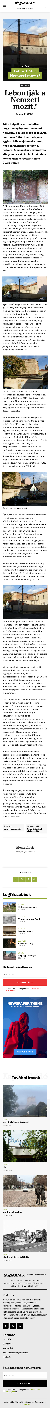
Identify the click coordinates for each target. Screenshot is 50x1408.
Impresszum (25, 1404)
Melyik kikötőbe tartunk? (16, 1122)
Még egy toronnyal (27, 955)
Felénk (25, 66)
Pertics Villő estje (26, 943)
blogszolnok (25, 847)
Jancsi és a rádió (25, 931)
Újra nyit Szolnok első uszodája (34, 830)
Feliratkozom (25, 1383)
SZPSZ (21, 905)
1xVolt (21, 917)
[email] (25, 974)
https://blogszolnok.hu (25, 852)
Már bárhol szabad (12, 1212)
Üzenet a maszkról (12, 829)
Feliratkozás (25, 982)
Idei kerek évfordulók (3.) (16, 1257)
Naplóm (21, 929)
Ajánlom (22, 941)
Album (21, 953)
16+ (4, 1167)
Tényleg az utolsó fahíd (29, 919)
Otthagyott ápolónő (27, 907)
